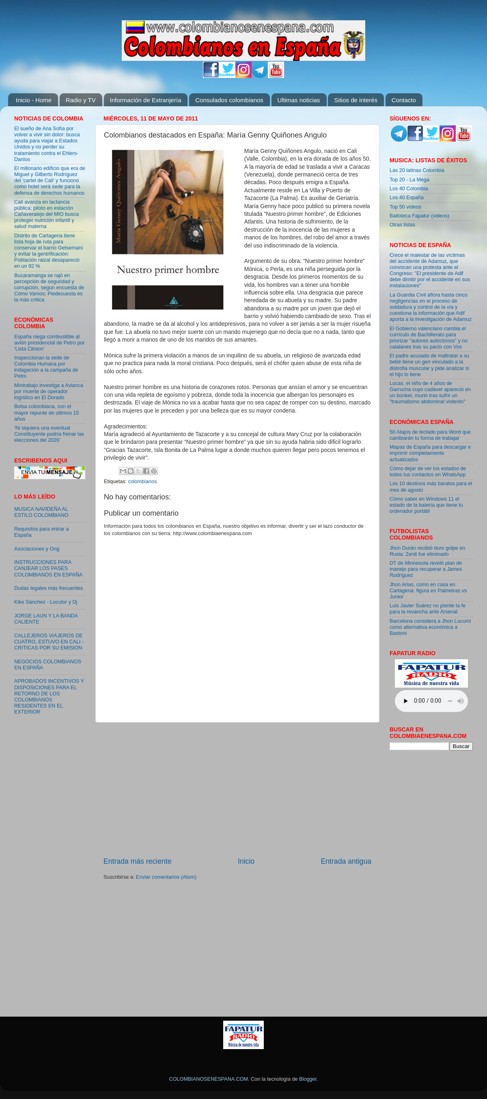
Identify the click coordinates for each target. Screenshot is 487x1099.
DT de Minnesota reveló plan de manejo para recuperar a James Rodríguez (426, 569)
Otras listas (402, 225)
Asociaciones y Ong (36, 549)
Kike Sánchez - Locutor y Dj (45, 602)
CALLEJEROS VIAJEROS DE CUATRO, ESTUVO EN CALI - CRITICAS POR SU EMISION (49, 642)
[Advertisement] (237, 789)
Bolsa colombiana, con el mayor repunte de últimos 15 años (46, 413)
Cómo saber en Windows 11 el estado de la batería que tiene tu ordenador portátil (426, 505)
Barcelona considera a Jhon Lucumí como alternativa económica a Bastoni (430, 627)
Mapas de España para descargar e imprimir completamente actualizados (430, 453)
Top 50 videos (405, 207)
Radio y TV (81, 100)
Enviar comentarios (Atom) (166, 877)
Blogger (308, 1079)
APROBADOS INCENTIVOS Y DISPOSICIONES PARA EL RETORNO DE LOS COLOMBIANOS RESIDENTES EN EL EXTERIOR (49, 696)
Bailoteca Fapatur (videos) (419, 216)
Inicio (246, 861)
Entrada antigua (346, 861)
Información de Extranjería (145, 100)
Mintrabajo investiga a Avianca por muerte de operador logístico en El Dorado (48, 391)
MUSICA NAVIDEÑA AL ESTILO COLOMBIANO (41, 512)
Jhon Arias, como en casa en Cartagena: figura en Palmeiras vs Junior (428, 591)
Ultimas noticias (299, 100)
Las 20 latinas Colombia (417, 170)
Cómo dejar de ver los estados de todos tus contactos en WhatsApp (428, 471)
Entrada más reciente (137, 861)
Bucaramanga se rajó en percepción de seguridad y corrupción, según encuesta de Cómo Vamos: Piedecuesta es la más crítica (49, 288)
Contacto (404, 100)
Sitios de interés (355, 100)
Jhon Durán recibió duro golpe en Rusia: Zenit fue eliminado (427, 551)
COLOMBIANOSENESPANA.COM (208, 1079)
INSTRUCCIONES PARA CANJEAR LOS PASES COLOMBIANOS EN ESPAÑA (48, 568)
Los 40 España (407, 197)
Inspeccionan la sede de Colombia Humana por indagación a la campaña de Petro (46, 367)
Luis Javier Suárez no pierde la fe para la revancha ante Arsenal (427, 609)
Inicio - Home (34, 100)
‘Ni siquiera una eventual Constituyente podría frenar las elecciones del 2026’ (49, 434)
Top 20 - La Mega (409, 180)
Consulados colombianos (229, 100)
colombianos (142, 481)
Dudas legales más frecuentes (48, 588)
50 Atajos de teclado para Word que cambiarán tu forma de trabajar (430, 435)
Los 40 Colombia (409, 188)
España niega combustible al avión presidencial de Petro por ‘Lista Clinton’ (49, 343)
